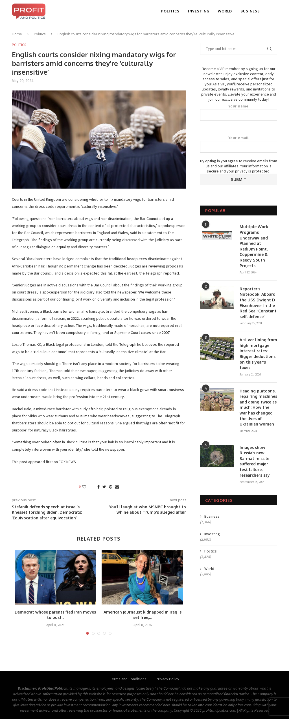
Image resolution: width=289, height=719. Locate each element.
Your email (238, 144)
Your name (238, 112)
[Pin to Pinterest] (110, 486)
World (225, 11)
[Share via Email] (117, 486)
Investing (198, 11)
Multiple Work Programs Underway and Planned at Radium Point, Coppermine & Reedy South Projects (254, 246)
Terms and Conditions (128, 678)
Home (17, 34)
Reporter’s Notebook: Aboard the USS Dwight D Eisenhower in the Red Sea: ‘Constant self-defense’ (258, 302)
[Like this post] (88, 486)
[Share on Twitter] (104, 486)
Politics (170, 11)
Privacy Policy (167, 678)
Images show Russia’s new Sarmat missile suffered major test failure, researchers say (255, 461)
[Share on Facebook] (98, 486)
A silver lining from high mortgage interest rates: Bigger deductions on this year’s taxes (258, 353)
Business (250, 11)
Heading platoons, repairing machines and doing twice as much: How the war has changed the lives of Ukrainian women (258, 407)
